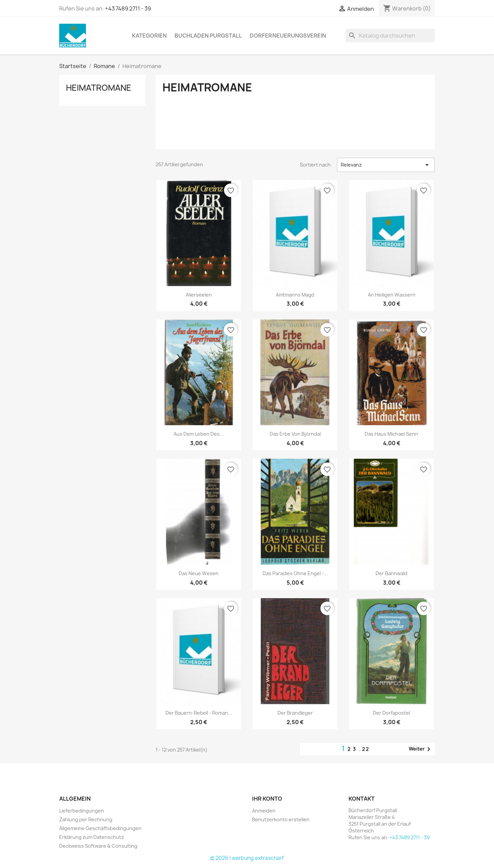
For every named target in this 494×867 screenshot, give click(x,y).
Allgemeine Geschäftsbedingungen (100, 828)
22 (365, 749)
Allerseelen (199, 294)
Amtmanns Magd (295, 294)
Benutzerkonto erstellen (281, 819)
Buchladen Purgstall (208, 35)
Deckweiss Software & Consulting (98, 846)
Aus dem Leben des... (199, 434)
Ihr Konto (267, 798)
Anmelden (263, 810)
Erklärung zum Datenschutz (91, 837)
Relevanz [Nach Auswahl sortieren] (386, 165)
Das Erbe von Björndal (295, 434)
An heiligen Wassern (392, 294)
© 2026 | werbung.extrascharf (247, 858)
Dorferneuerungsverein (288, 35)
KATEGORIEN (149, 35)
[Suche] (390, 35)
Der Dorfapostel (391, 713)
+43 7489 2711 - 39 (128, 8)
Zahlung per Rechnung (85, 819)
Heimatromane (98, 87)
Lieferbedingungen (81, 810)
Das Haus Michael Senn (391, 434)
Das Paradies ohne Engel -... (295, 573)
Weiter (421, 749)
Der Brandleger (295, 713)
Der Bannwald (391, 573)
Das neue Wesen (199, 573)
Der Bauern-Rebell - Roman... (198, 713)
